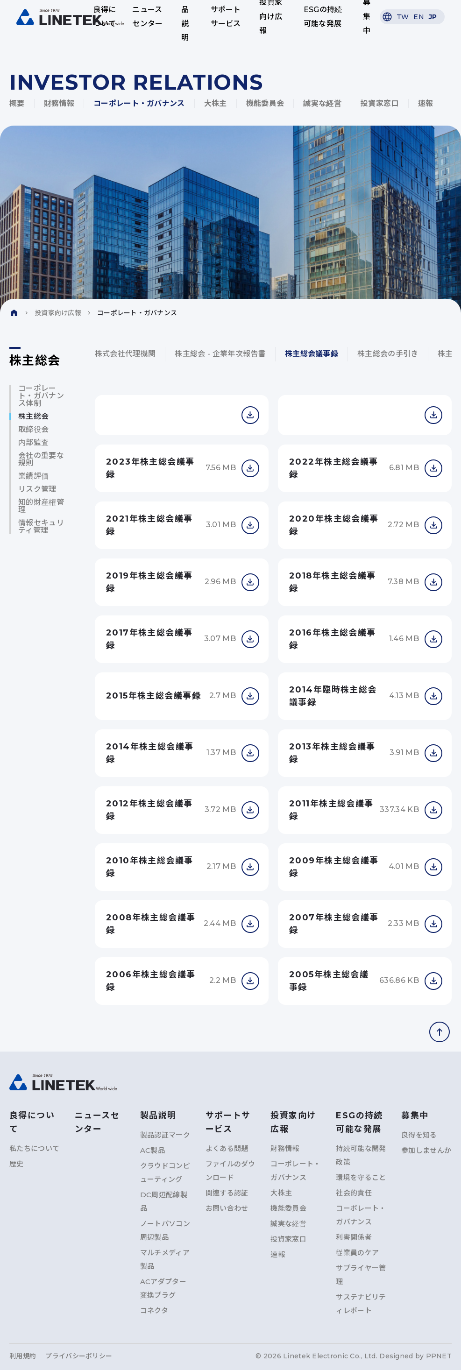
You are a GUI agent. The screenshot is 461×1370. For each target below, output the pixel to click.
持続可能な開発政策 (361, 1155)
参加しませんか (426, 1150)
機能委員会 (265, 103)
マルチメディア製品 (165, 1259)
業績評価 (33, 476)
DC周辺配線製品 (163, 1201)
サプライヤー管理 (361, 1275)
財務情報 (59, 103)
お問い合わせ (227, 1208)
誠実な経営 (322, 103)
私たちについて (34, 1148)
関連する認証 (227, 1192)
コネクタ (154, 1310)
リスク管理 (37, 489)
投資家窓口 (380, 103)
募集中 (364, 17)
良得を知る (419, 1134)
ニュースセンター (148, 16)
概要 (17, 103)
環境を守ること (361, 1177)
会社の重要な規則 (41, 459)
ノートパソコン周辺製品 (165, 1230)
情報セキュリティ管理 (41, 526)
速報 (425, 103)
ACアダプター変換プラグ (163, 1288)
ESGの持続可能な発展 (321, 16)
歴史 (16, 1163)
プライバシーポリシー (78, 1356)
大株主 (215, 103)
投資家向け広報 (270, 17)
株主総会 (33, 416)
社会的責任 (354, 1192)
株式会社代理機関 (125, 353)
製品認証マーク (165, 1134)
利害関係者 (354, 1237)
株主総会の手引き (387, 353)
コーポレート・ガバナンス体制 (41, 396)
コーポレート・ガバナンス (139, 103)
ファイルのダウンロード (230, 1170)
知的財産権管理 (41, 506)
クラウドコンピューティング (165, 1172)
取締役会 (33, 429)
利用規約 (22, 1356)
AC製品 (152, 1150)
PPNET (439, 1356)
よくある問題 (227, 1148)
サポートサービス (225, 16)
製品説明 (185, 17)
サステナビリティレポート (361, 1303)
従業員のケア (357, 1252)
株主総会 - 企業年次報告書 (220, 353)
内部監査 (33, 442)
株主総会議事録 (311, 353)
